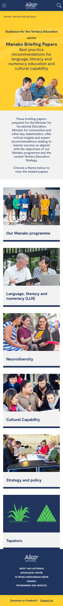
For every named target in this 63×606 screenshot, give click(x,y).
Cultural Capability (23, 419)
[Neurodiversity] (31, 332)
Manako (7, 16)
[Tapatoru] (31, 514)
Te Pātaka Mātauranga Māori (31, 577)
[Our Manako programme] (31, 206)
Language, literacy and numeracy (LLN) (26, 296)
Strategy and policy (23, 480)
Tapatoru (14, 540)
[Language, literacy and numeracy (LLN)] (31, 267)
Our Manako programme (28, 233)
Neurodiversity (19, 359)
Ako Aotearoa (32, 558)
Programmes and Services (31, 585)
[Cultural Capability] (31, 393)
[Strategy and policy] (31, 453)
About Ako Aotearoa (31, 568)
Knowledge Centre (31, 572)
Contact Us (46, 600)
